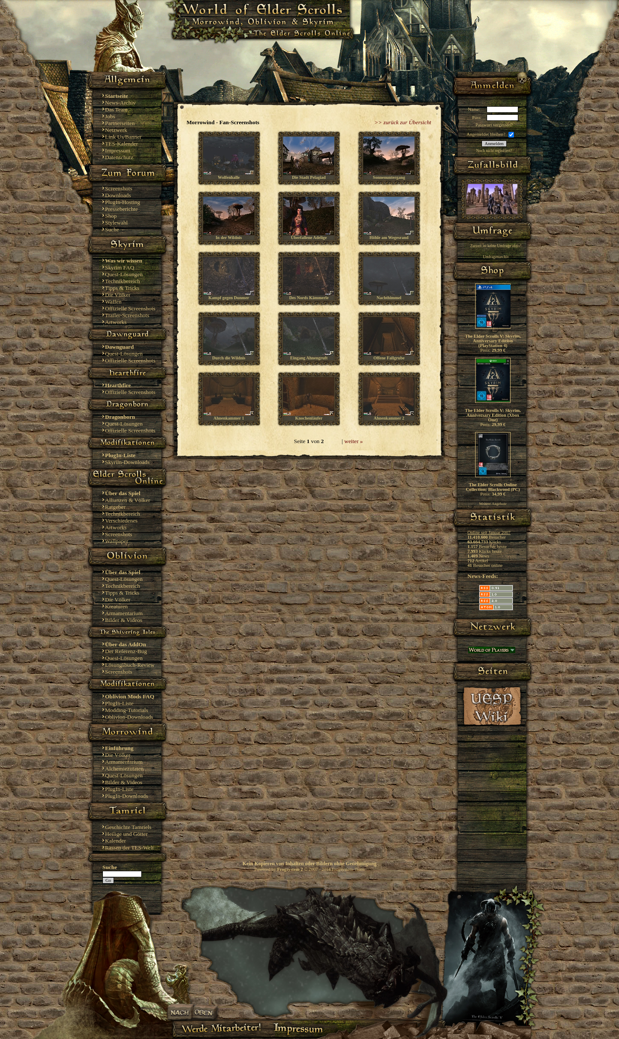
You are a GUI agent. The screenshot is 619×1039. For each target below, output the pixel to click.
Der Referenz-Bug (126, 651)
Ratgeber (115, 507)
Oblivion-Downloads (129, 717)
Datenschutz (119, 157)
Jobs (110, 116)
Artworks (115, 322)
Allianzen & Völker (127, 500)
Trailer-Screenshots (127, 315)
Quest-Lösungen (124, 274)
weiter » (354, 441)
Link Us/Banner (123, 137)
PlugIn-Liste (119, 703)
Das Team (116, 109)
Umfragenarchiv (496, 257)
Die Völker (117, 295)
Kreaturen (116, 606)
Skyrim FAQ (119, 267)
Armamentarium (124, 613)
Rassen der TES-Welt (129, 847)
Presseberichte (121, 209)
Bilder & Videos (123, 620)
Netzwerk (116, 130)
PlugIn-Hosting (122, 202)
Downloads (118, 195)
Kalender (115, 841)
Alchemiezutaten (124, 768)
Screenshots (118, 188)
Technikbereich (122, 281)
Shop (111, 216)
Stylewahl (116, 222)
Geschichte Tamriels (128, 827)
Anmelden (494, 143)
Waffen (113, 301)
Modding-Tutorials (126, 710)
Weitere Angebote (493, 504)
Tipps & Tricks (122, 288)
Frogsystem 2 (290, 869)
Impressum (117, 150)
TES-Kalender (121, 143)
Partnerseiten (120, 123)
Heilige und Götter (126, 834)
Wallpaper (116, 541)
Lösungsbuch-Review (130, 665)
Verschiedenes (121, 520)
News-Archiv (120, 102)
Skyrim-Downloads (127, 462)
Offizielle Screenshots (130, 308)
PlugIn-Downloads (126, 796)
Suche (112, 229)
